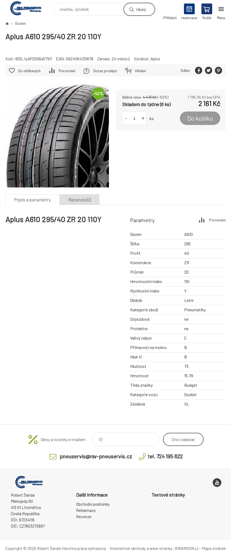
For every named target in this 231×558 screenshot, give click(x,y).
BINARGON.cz (187, 548)
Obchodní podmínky (93, 504)
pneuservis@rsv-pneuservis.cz (96, 456)
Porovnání (67, 70)
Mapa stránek (214, 548)
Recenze (83, 516)
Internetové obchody (128, 548)
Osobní (20, 23)
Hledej (141, 9)
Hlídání (140, 70)
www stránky (161, 548)
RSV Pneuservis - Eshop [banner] (29, 8)
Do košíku (200, 118)
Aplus (155, 58)
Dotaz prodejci (105, 70)
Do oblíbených (29, 70)
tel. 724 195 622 (165, 456)
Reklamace (86, 510)
